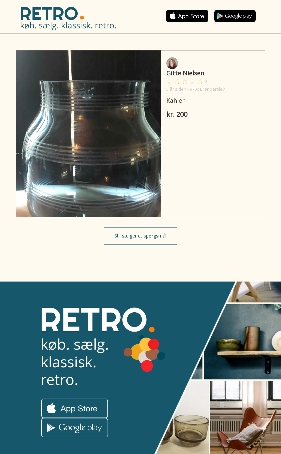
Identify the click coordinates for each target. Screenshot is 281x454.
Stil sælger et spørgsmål (140, 236)
